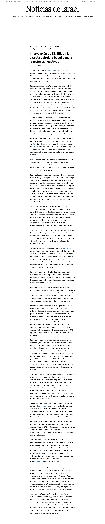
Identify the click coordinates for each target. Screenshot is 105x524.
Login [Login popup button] (81, 1)
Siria (55, 16)
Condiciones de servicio (11, 1)
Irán (60, 16)
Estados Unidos (50, 70)
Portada (32, 47)
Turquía (37, 461)
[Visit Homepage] (52, 8)
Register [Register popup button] (86, 1)
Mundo (38, 16)
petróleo (46, 97)
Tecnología (78, 16)
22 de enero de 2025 (35, 65)
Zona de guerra (47, 16)
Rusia (69, 248)
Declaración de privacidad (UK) (38, 1)
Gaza (22, 16)
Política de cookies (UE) (51, 1)
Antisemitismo (68, 16)
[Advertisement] (52, 32)
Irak (33, 147)
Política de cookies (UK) (63, 1)
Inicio (14, 16)
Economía (39, 47)
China (63, 248)
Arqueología (88, 16)
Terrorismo (30, 16)
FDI (18, 16)
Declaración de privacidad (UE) (24, 1)
